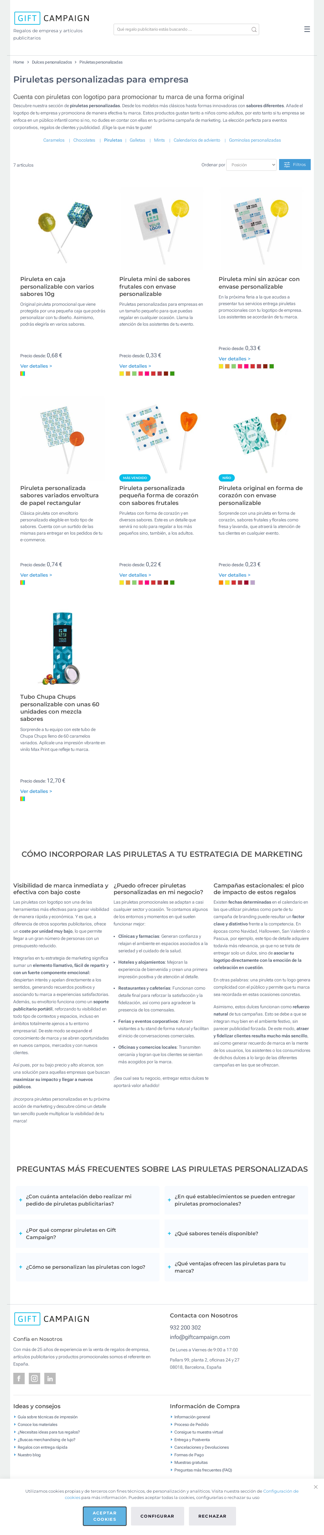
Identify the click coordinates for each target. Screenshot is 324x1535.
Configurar (157, 1516)
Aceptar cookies (105, 1516)
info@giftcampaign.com (200, 1337)
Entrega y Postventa (192, 1439)
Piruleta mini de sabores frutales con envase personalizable (154, 287)
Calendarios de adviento (197, 140)
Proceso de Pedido (191, 1424)
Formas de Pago (189, 1454)
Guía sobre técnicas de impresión (48, 1416)
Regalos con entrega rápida (42, 1447)
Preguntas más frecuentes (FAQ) (203, 1469)
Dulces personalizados (52, 62)
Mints (159, 140)
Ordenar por (213, 164)
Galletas (137, 140)
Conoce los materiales (37, 1424)
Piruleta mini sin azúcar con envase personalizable (259, 283)
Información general (192, 1416)
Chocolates (84, 140)
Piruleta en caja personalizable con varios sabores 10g (57, 287)
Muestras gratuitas (191, 1462)
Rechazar (212, 1516)
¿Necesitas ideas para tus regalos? (49, 1431)
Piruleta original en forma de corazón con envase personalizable (261, 496)
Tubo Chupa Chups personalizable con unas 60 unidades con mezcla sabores (59, 707)
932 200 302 (185, 1327)
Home (18, 62)
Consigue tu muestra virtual (198, 1431)
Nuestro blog (29, 1454)
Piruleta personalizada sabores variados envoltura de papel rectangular (59, 496)
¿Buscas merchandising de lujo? (46, 1439)
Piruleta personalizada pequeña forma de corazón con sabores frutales (158, 496)
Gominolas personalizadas (255, 140)
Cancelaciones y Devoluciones (201, 1447)
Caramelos (54, 140)
